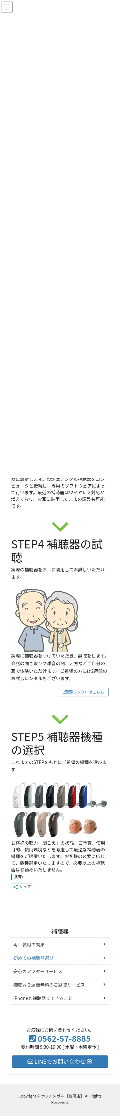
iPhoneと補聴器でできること (43, 998)
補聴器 (60, 931)
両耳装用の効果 (29, 944)
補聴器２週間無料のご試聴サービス (49, 984)
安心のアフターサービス (38, 971)
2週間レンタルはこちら (83, 692)
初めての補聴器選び (33, 958)
